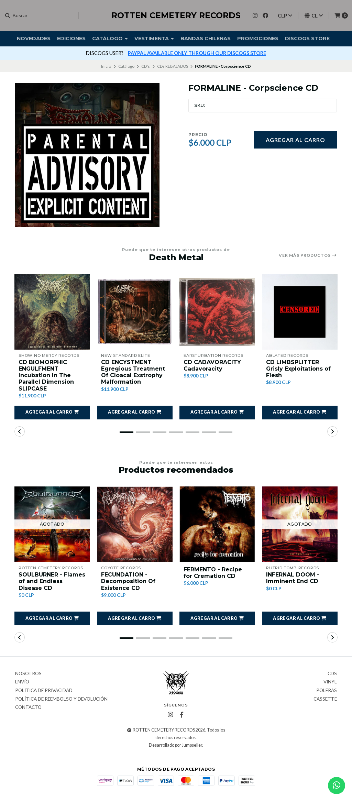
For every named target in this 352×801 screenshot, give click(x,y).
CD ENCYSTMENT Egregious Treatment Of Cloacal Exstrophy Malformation (133, 372)
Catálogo (110, 38)
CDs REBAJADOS (172, 66)
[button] (52, 412)
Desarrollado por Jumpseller (175, 745)
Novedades (34, 38)
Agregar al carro (295, 139)
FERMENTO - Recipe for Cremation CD (213, 572)
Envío (22, 682)
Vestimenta (154, 38)
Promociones (257, 38)
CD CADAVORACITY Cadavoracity (212, 365)
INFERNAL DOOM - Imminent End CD (292, 577)
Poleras (326, 690)
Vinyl (330, 682)
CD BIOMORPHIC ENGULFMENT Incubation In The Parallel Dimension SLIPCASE (46, 375)
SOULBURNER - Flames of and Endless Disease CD (52, 581)
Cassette (325, 699)
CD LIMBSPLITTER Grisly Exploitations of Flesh (298, 368)
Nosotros (28, 673)
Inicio (106, 66)
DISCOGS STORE (307, 38)
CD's (145, 66)
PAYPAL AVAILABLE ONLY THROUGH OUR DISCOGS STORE (197, 53)
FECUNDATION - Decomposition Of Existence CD (128, 581)
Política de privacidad (44, 690)
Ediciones (71, 38)
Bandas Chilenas (205, 38)
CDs (332, 673)
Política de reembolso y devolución (61, 699)
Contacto (28, 707)
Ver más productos (308, 255)
